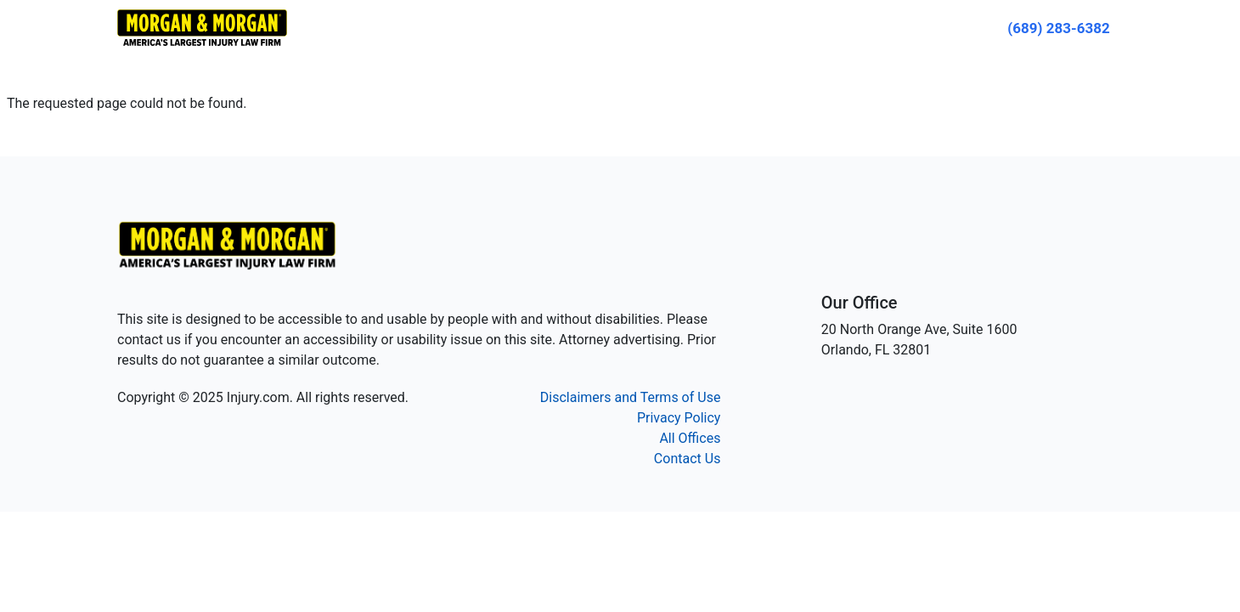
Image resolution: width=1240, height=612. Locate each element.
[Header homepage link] (202, 27)
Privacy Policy (679, 418)
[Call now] (1059, 28)
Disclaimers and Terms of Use (630, 397)
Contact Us (687, 458)
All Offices (689, 438)
